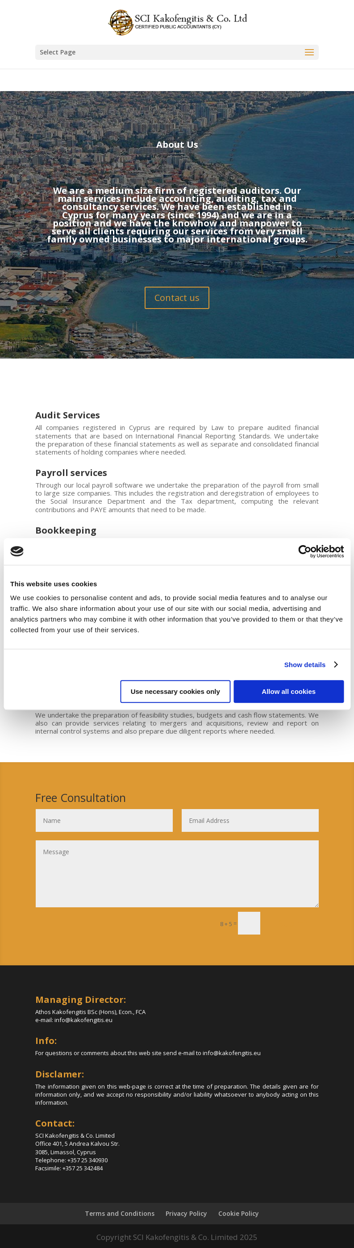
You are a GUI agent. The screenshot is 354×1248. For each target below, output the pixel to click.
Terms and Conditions (119, 1213)
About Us (177, 144)
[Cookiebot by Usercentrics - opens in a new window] (305, 551)
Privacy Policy (186, 1213)
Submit (293, 923)
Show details (305, 664)
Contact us (177, 298)
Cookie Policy (238, 1213)
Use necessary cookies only (175, 691)
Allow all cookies (289, 691)
